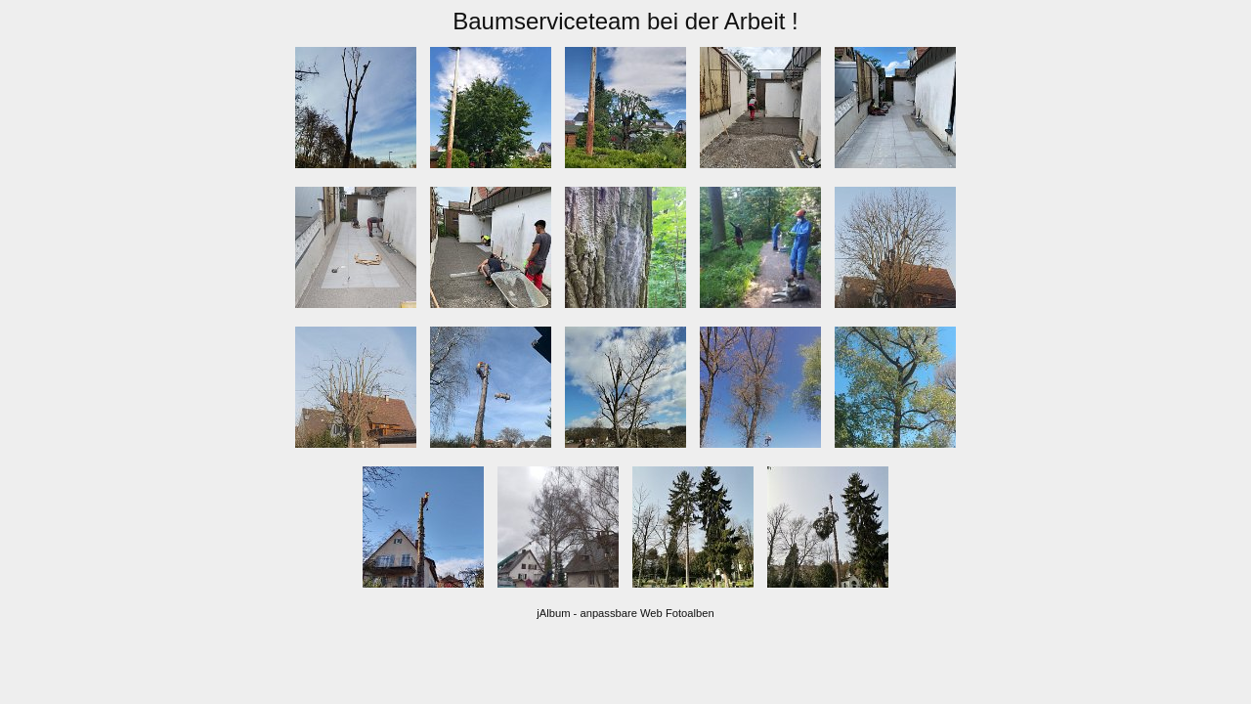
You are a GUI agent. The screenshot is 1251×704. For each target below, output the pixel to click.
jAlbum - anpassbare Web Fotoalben (625, 613)
